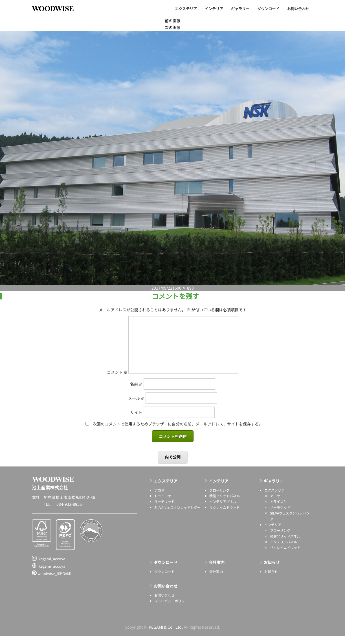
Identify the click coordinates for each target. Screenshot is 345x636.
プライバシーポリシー (171, 600)
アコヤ (159, 490)
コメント (117, 372)
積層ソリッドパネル (224, 495)
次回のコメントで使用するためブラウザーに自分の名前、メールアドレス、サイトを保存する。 (178, 424)
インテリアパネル (222, 501)
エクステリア (186, 8)
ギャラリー (240, 8)
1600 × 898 (183, 288)
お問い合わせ (298, 8)
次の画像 (173, 27)
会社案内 (217, 562)
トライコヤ (162, 495)
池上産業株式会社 (57, 8)
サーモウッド (164, 501)
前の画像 (173, 20)
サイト (136, 412)
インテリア (214, 8)
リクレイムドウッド (224, 507)
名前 (136, 384)
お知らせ (272, 562)
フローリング (219, 490)
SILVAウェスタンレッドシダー (177, 507)
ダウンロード (268, 8)
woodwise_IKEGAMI (51, 573)
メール (136, 398)
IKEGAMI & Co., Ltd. (165, 627)
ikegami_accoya (48, 558)
